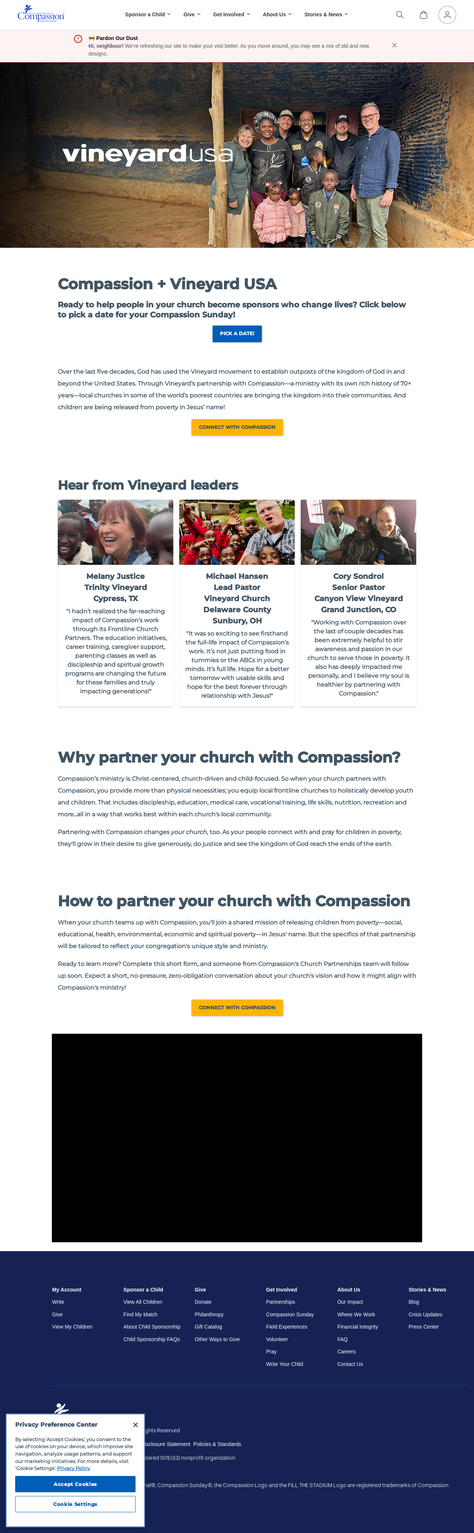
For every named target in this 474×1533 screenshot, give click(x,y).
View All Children (142, 1302)
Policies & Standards (217, 1444)
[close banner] (394, 46)
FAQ (342, 1339)
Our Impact (350, 1302)
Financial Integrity (357, 1327)
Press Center (423, 1327)
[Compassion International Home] (41, 20)
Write (58, 1302)
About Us (348, 1290)
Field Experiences (286, 1327)
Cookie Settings (75, 1504)
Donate (203, 1302)
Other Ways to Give (217, 1339)
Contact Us (350, 1364)
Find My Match (140, 1314)
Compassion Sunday (290, 1314)
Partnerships (280, 1302)
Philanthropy (209, 1314)
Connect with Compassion (237, 427)
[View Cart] (424, 15)
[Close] (135, 1425)
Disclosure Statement (165, 1444)
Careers (346, 1351)
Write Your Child (284, 1364)
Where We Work (356, 1314)
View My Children (72, 1327)
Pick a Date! (237, 333)
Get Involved (281, 1290)
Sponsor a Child (143, 1290)
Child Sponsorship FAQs (151, 1339)
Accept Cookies (75, 1484)
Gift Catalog (208, 1327)
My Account (66, 1290)
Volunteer (277, 1339)
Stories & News (427, 1290)
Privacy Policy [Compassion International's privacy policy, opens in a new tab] (73, 1468)
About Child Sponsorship (151, 1327)
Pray (271, 1351)
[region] (75, 1470)
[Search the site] (400, 15)
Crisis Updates (425, 1314)
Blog (413, 1302)
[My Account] (447, 15)
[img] (41, 14)
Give (57, 1314)
